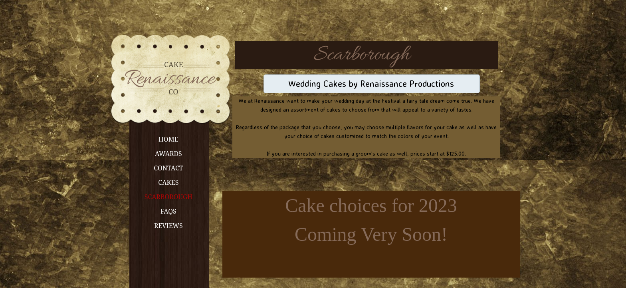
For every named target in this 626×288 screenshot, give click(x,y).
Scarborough (168, 196)
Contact (168, 168)
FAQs (168, 211)
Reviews (168, 225)
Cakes (168, 182)
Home (168, 139)
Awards (168, 153)
